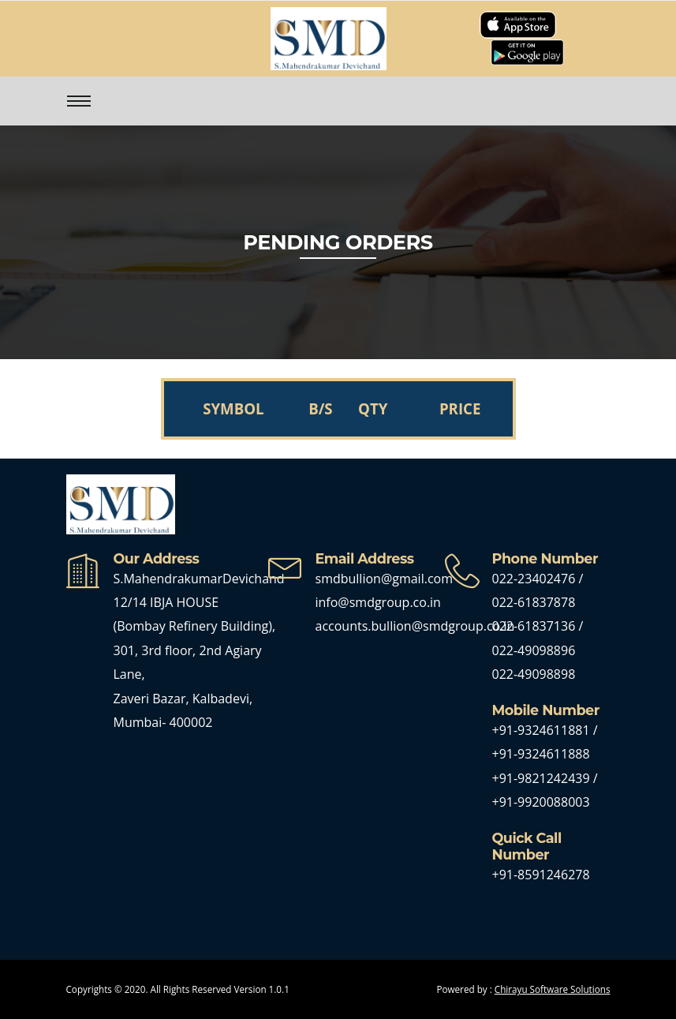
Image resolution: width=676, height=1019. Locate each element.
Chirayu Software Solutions (553, 989)
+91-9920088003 (541, 802)
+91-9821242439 (542, 778)
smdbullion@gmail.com (385, 578)
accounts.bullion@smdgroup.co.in (415, 626)
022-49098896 (534, 650)
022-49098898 (534, 674)
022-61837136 (534, 626)
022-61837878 (534, 602)
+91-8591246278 (541, 874)
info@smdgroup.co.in (378, 602)
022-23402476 (534, 578)
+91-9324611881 (542, 730)
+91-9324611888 (541, 753)
